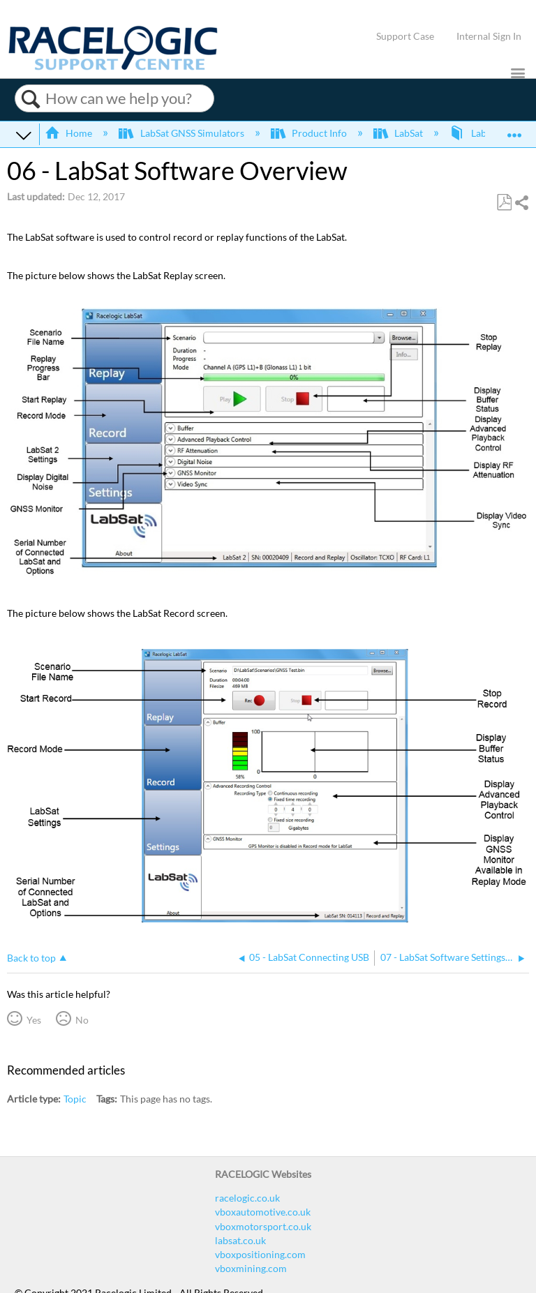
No (82, 1020)
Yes (34, 1020)
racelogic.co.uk (247, 1198)
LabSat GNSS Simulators (182, 133)
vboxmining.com (251, 1268)
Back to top (31, 958)
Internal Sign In (488, 36)
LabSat (399, 133)
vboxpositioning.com (260, 1254)
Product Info (310, 133)
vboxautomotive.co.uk (263, 1212)
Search (30, 99)
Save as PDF (504, 202)
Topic (75, 1099)
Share (521, 203)
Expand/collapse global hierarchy (24, 134)
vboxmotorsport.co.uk (263, 1226)
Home (69, 133)
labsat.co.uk (240, 1240)
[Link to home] (113, 67)
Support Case (405, 36)
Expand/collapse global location (514, 130)
